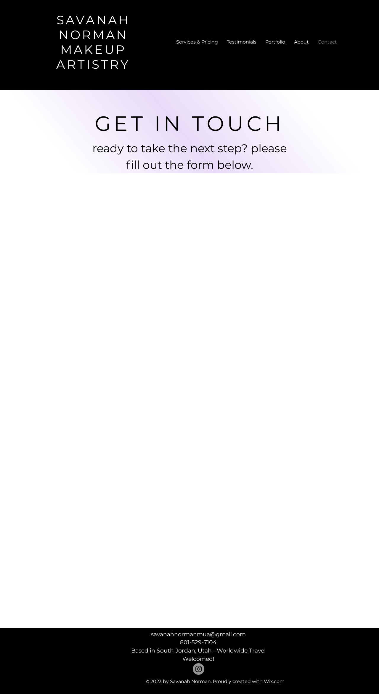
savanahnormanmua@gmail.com (198, 634)
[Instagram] (198, 669)
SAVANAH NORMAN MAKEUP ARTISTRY (93, 42)
